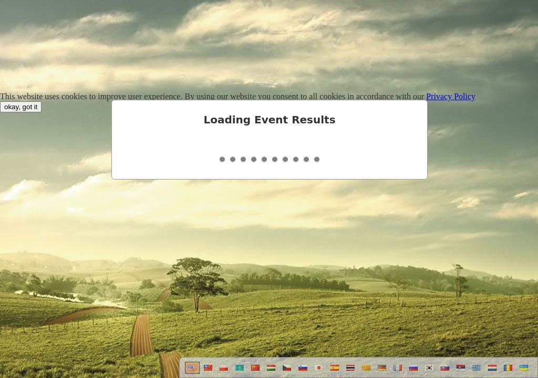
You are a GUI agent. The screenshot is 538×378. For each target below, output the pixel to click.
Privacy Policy (450, 96)
